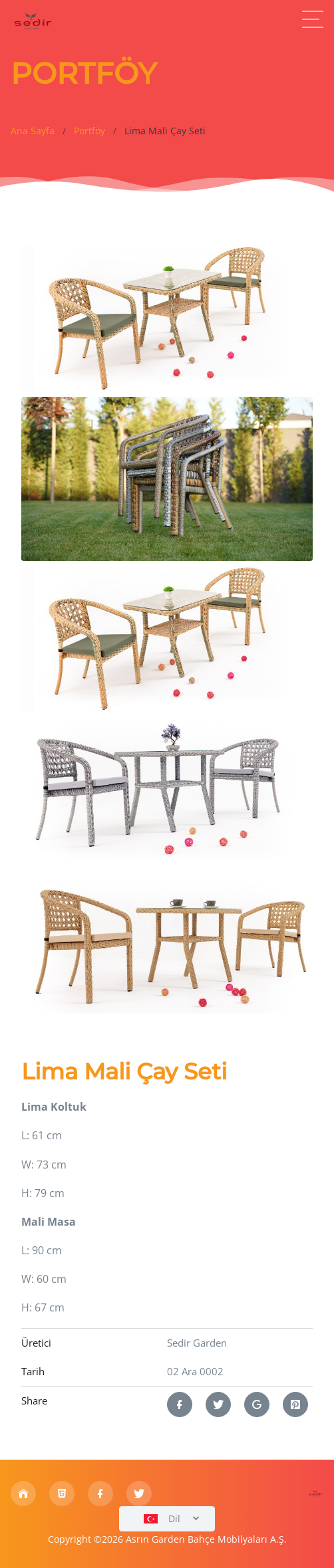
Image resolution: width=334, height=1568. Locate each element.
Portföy (89, 131)
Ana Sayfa (33, 131)
